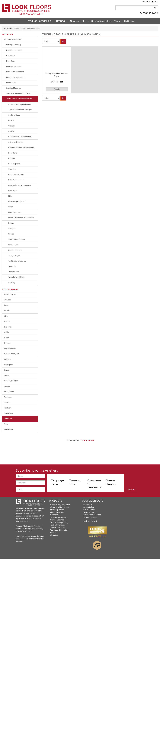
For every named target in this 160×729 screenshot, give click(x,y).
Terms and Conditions (92, 515)
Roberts (7, 359)
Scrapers (11, 229)
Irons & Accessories (16, 180)
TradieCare (8, 413)
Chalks (11, 120)
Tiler (73, 484)
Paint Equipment (14, 212)
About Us (74, 21)
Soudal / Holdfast (11, 381)
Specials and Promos (58, 517)
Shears (11, 234)
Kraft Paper (12, 191)
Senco (6, 370)
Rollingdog (8, 365)
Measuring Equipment (17, 201)
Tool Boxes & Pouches (17, 261)
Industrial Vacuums (13, 66)
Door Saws (12, 153)
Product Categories (40, 21)
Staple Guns (13, 245)
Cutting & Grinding (13, 45)
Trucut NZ (8, 29)
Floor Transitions (57, 512)
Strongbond (9, 392)
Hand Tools (10, 61)
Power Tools (11, 83)
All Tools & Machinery (12, 39)
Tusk (6, 424)
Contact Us (87, 505)
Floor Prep (76, 481)
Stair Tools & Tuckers (16, 239)
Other (10, 207)
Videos (117, 21)
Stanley (7, 386)
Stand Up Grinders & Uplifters (18, 93)
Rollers (11, 223)
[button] (146, 2)
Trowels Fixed (13, 272)
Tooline (7, 403)
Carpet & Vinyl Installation (60, 505)
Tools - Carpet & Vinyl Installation (19, 99)
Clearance (54, 535)
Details (57, 89)
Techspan (8, 397)
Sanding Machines (13, 88)
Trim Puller (12, 266)
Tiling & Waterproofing (59, 522)
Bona (6, 305)
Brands (61, 21)
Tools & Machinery (57, 527)
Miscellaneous (10, 348)
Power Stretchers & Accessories (21, 218)
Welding (11, 282)
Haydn (6, 338)
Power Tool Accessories (15, 77)
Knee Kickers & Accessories (19, 185)
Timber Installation (57, 525)
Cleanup (11, 126)
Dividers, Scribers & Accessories (21, 147)
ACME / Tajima (10, 294)
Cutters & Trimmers (15, 142)
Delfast (7, 321)
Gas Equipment (14, 164)
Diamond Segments (14, 50)
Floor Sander (95, 481)
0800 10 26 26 (149, 13)
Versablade (8, 429)
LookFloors (87, 440)
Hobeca (7, 343)
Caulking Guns (14, 115)
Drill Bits (11, 158)
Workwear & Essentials (59, 530)
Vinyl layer (112, 484)
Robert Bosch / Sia (11, 354)
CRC (6, 316)
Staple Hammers (14, 250)
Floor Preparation (57, 510)
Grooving (12, 169)
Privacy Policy (88, 507)
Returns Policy (88, 510)
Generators (10, 56)
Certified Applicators (101, 21)
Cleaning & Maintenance (59, 507)
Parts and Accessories (15, 72)
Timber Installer (94, 487)
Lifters (10, 196)
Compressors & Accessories (19, 137)
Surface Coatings (57, 520)
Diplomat (7, 327)
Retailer (111, 481)
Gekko (6, 332)
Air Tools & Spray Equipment (19, 104)
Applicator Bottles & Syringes (20, 110)
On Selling (129, 21)
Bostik (6, 311)
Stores (85, 21)
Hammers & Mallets (16, 174)
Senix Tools (54, 515)
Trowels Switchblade (16, 277)
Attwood (7, 300)
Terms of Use (88, 512)
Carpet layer (58, 481)
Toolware (7, 408)
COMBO (11, 131)
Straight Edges (14, 255)
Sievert (7, 375)
